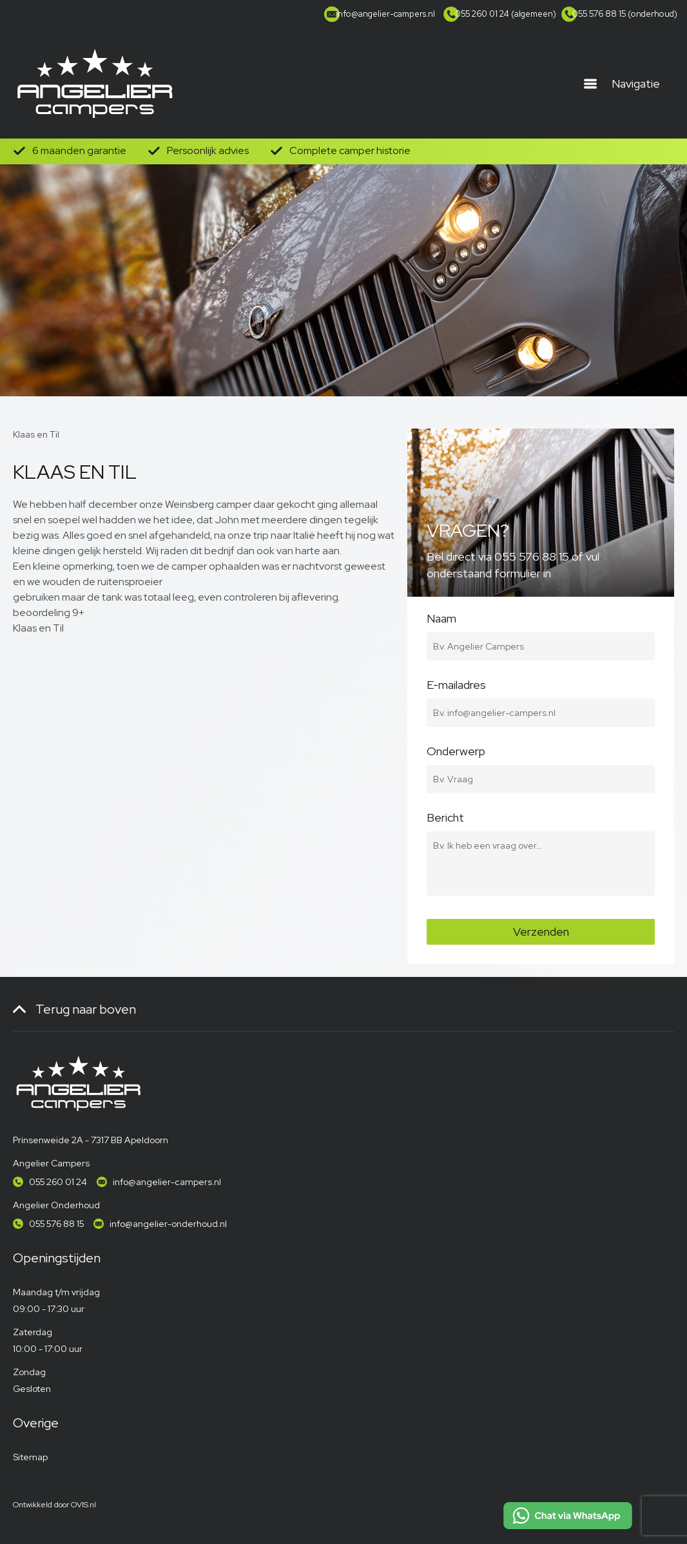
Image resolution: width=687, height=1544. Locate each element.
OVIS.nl (83, 1505)
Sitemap (30, 1457)
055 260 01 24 (58, 1182)
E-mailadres (541, 692)
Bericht (541, 824)
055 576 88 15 (56, 1224)
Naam (541, 625)
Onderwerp (541, 758)
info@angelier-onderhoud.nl (168, 1224)
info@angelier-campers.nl (167, 1182)
